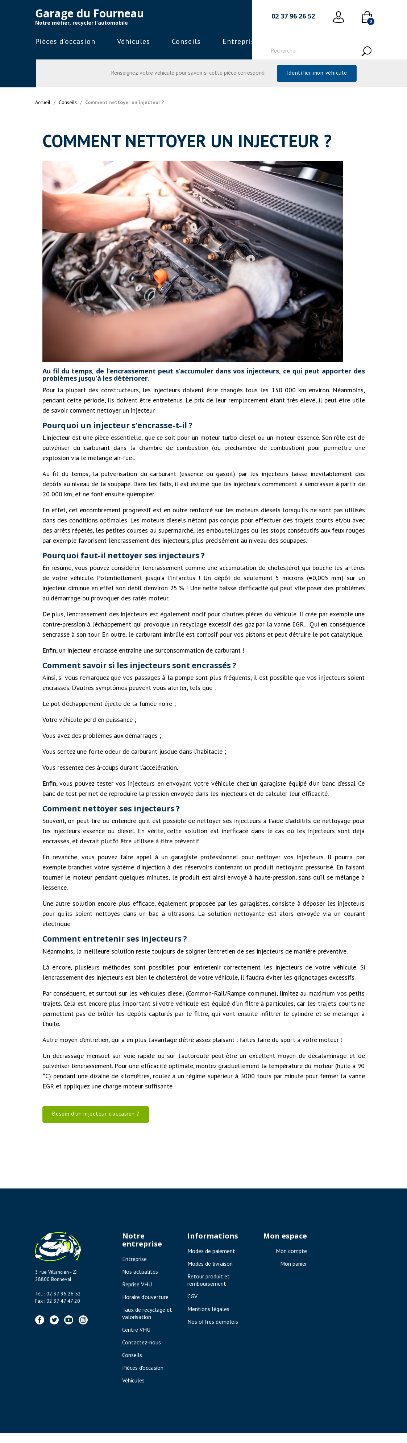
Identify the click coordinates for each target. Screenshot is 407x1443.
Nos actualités (140, 1281)
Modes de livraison (210, 1273)
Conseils (186, 41)
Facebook (39, 1330)
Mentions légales (208, 1319)
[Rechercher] (317, 51)
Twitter (54, 1330)
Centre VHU (136, 1339)
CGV (192, 1306)
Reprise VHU (137, 1294)
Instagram (83, 1330)
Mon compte (291, 1261)
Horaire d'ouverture (145, 1307)
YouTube (68, 1330)
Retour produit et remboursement (208, 1290)
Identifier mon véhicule (317, 75)
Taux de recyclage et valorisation (147, 1323)
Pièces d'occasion (65, 41)
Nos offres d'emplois (212, 1331)
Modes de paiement (211, 1261)
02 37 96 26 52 (293, 16)
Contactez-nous (141, 1352)
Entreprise (241, 41)
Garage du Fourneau (89, 13)
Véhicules (133, 41)
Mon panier (293, 1273)
